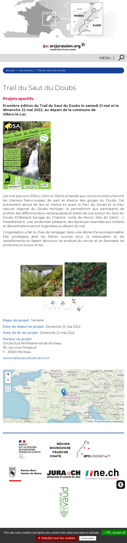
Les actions (26, 70)
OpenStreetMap (104, 421)
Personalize (87, 538)
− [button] (8, 380)
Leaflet (90, 421)
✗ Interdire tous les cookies (56, 538)
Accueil (10, 70)
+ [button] (8, 375)
